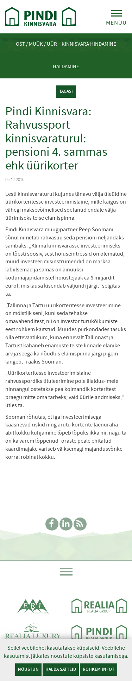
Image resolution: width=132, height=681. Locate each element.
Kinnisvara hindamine (89, 43)
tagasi (66, 91)
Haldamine (66, 66)
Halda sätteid (60, 669)
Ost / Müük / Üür (36, 43)
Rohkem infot (98, 669)
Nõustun (28, 669)
